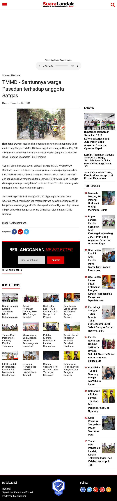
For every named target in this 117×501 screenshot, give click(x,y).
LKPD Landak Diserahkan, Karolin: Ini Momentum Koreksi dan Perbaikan (9, 371)
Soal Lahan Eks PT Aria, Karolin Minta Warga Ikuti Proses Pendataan (50, 313)
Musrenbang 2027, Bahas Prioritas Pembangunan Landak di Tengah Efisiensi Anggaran (31, 345)
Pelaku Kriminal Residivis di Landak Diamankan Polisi (49, 342)
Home (5, 75)
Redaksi (6, 488)
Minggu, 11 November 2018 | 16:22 (16, 103)
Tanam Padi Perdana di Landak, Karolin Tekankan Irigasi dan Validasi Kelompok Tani (10, 345)
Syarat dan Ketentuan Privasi (17, 492)
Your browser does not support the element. (58, 66)
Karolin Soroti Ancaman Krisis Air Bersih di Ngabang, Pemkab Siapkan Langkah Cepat (71, 346)
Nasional (15, 75)
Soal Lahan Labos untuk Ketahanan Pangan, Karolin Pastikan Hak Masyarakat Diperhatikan (71, 316)
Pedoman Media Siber (14, 496)
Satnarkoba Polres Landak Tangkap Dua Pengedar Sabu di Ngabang (71, 371)
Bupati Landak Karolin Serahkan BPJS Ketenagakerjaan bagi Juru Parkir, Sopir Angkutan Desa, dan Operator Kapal (97, 140)
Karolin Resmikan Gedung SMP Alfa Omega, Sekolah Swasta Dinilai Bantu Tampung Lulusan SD (30, 317)
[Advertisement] (58, 33)
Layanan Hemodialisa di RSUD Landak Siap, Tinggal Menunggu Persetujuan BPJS (30, 374)
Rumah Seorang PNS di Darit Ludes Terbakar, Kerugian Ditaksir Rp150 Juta (51, 372)
